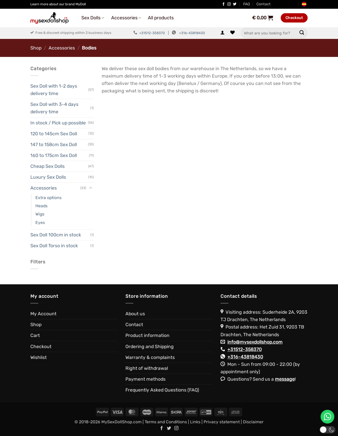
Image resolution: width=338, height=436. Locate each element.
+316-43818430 (192, 33)
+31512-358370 (152, 33)
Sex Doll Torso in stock (54, 245)
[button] (222, 33)
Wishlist (38, 357)
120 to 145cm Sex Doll (53, 133)
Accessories (126, 17)
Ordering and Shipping (149, 346)
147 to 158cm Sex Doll (53, 144)
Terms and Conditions (166, 421)
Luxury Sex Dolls (48, 177)
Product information (147, 335)
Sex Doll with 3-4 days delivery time (54, 108)
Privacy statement (222, 421)
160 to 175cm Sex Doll (53, 155)
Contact (263, 4)
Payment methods (145, 379)
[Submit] (302, 33)
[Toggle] (90, 188)
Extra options (48, 197)
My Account (43, 313)
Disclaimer (253, 421)
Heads (41, 205)
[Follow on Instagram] (229, 4)
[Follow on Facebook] (223, 4)
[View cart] (262, 18)
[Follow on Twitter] (234, 4)
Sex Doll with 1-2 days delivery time (53, 89)
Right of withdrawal (146, 368)
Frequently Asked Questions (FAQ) (162, 390)
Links (195, 421)
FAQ (246, 4)
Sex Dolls (92, 17)
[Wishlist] (232, 33)
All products (161, 17)
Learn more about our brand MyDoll (58, 4)
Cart (35, 335)
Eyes (40, 222)
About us (135, 313)
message (285, 379)
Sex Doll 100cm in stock (55, 234)
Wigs (39, 214)
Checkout (40, 346)
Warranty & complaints (150, 357)
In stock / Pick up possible (58, 122)
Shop (35, 48)
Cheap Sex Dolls (47, 166)
